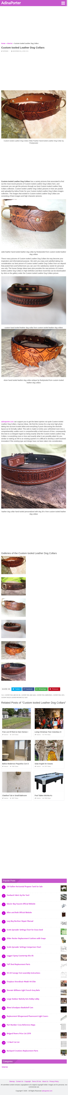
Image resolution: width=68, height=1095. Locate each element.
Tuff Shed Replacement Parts (18, 964)
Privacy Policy (54, 1081)
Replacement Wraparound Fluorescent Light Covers (27, 1016)
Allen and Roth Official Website (19, 912)
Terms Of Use (36, 1081)
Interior (5, 51)
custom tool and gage (28, 695)
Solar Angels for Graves (44, 764)
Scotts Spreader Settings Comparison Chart (24, 947)
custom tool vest (58, 695)
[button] (63, 3)
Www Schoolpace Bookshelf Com (20, 1007)
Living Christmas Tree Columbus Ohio (49, 732)
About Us (45, 1081)
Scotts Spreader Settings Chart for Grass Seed (25, 930)
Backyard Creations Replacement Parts (22, 1051)
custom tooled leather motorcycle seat (14, 697)
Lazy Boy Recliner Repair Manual (20, 921)
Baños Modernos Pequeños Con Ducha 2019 (19, 764)
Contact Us (19, 1081)
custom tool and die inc (12, 695)
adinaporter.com (7, 422)
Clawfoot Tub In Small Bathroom (14, 795)
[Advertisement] (34, 25)
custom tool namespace (44, 695)
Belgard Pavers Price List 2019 (19, 1033)
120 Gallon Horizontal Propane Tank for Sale (25, 886)
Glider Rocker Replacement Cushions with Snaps (26, 938)
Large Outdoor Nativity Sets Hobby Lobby (23, 999)
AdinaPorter (11, 3)
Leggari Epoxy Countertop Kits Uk (20, 956)
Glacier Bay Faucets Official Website (21, 904)
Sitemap (12, 1081)
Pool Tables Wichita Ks (43, 795)
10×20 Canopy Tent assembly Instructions (23, 973)
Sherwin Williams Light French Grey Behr (23, 990)
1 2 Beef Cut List (13, 1042)
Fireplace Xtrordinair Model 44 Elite (21, 982)
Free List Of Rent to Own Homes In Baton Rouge (21, 732)
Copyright (27, 1081)
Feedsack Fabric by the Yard (18, 895)
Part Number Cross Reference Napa (21, 1025)
